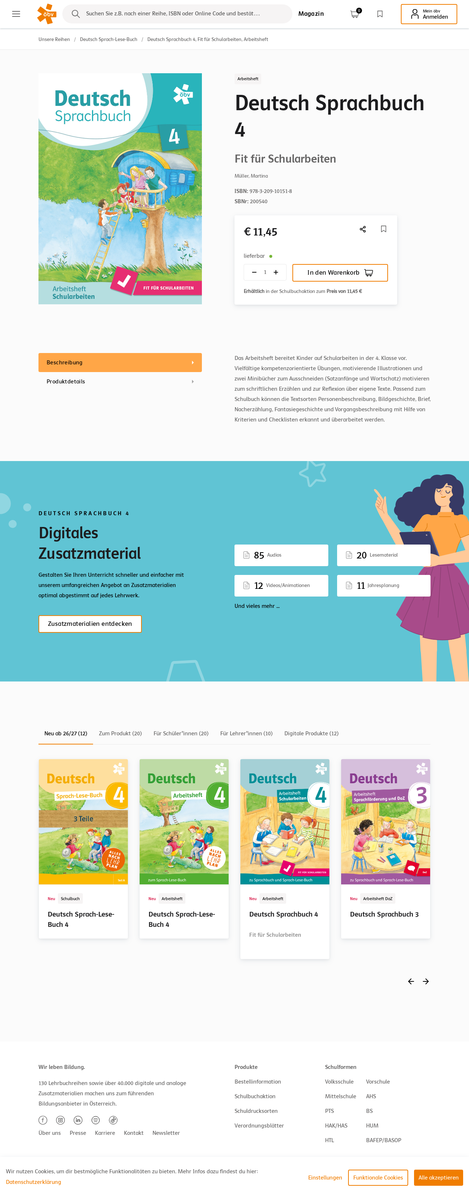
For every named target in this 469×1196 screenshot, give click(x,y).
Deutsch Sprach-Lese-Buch (108, 39)
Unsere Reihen (54, 39)
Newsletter (166, 1133)
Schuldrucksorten (256, 1111)
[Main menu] (16, 14)
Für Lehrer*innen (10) (246, 733)
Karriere (105, 1133)
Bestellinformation (257, 1081)
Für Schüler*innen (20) (181, 733)
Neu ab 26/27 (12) (65, 733)
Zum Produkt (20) (120, 733)
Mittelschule (340, 1096)
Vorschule (378, 1081)
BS (369, 1111)
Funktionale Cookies (378, 1177)
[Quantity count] (265, 272)
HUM (372, 1125)
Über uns (49, 1133)
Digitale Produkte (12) (311, 733)
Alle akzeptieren (438, 1177)
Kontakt (134, 1133)
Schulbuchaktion (255, 1096)
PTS (329, 1111)
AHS (371, 1096)
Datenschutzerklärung (33, 1182)
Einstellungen (325, 1177)
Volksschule (339, 1081)
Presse (78, 1133)
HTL (329, 1140)
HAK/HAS (336, 1125)
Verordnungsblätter (259, 1125)
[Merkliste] (383, 228)
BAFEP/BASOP (383, 1140)
